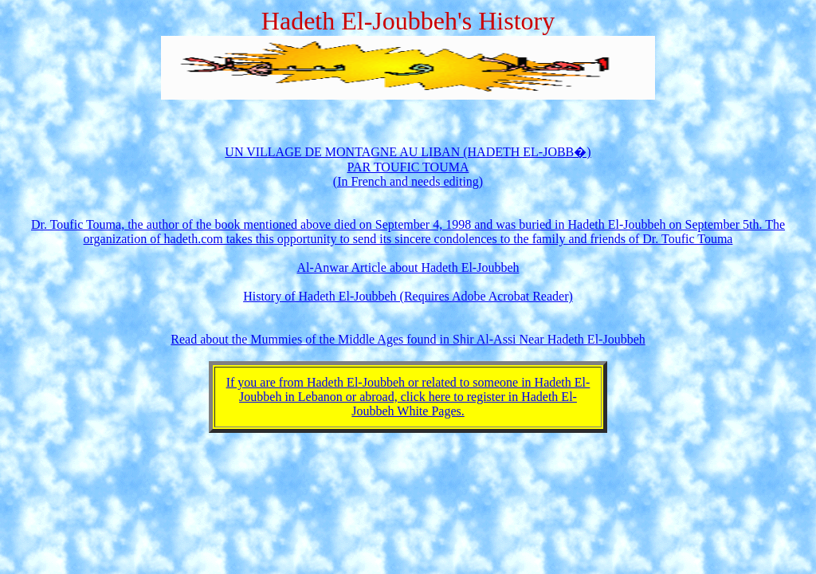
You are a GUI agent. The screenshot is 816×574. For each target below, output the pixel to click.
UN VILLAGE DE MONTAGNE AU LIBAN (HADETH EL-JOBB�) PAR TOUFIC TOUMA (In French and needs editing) (407, 166)
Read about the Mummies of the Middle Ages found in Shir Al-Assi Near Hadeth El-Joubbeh (408, 339)
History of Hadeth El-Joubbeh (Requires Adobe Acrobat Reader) (408, 296)
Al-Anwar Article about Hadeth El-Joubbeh (407, 267)
